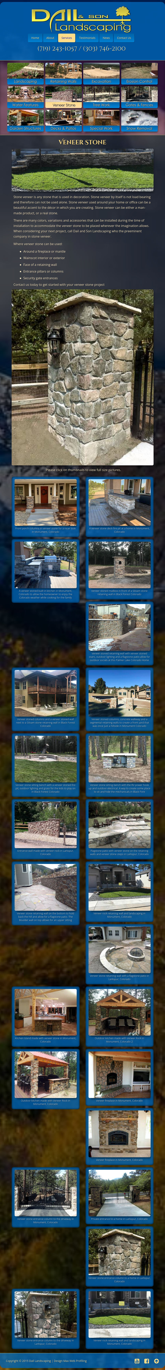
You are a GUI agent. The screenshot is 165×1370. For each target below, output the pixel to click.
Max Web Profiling (75, 1361)
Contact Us (124, 38)
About (50, 38)
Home (35, 38)
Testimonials (87, 38)
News (106, 38)
